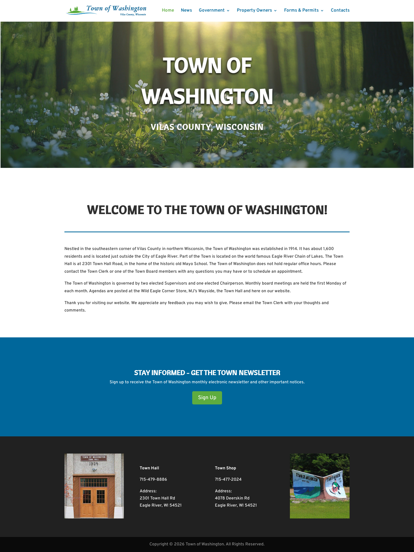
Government (212, 11)
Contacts (340, 11)
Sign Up (207, 397)
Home (168, 11)
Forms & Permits (301, 11)
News (186, 11)
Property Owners (254, 11)
